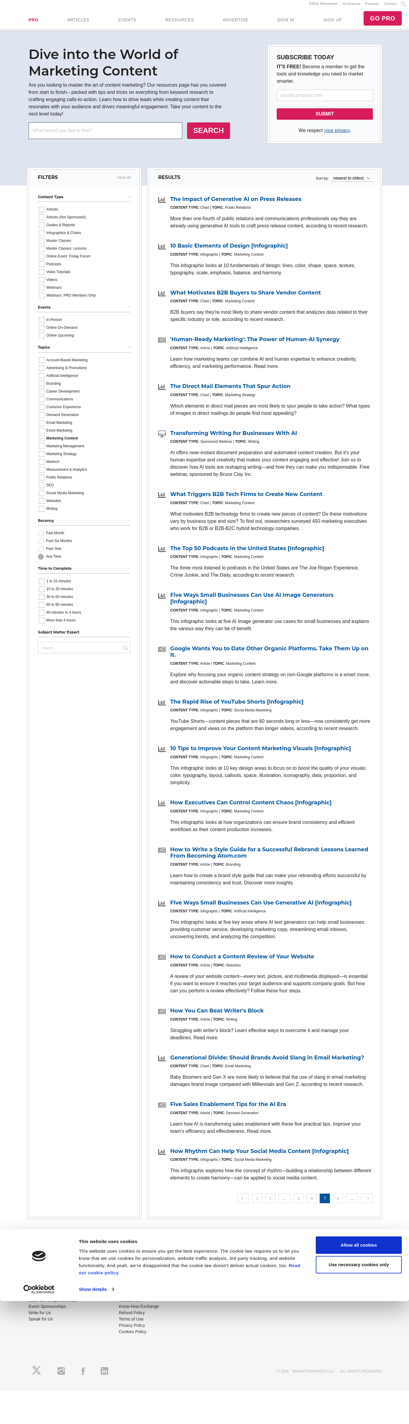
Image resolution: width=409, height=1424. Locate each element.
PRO (33, 22)
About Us (37, 1264)
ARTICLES (78, 22)
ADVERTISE (235, 22)
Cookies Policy (132, 1336)
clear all (124, 182)
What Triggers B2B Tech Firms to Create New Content (246, 499)
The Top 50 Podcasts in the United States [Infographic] (247, 553)
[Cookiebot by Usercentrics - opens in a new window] (39, 1412)
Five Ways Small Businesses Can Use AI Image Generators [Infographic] (252, 603)
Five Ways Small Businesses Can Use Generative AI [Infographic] (261, 908)
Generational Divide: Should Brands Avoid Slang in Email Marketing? (267, 1062)
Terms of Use (131, 1324)
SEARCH (208, 135)
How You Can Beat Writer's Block (217, 1016)
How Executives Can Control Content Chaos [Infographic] (251, 807)
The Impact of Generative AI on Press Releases (235, 204)
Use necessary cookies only (359, 1387)
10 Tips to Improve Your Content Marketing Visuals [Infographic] (260, 754)
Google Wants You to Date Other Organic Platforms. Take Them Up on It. (269, 657)
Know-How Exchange (139, 1311)
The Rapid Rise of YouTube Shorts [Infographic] (236, 707)
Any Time (53, 562)
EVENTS (127, 22)
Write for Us (40, 1317)
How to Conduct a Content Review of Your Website (242, 962)
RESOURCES (179, 22)
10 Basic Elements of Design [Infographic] (229, 251)
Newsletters (40, 1277)
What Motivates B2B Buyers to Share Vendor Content (245, 297)
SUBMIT (324, 119)
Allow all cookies (359, 1367)
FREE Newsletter (323, 6)
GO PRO (382, 21)
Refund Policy (132, 1317)
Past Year (53, 554)
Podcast (372, 6)
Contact (390, 6)
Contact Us (129, 1305)
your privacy (337, 135)
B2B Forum (129, 1277)
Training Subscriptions (139, 1264)
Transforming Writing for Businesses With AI (233, 438)
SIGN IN (285, 22)
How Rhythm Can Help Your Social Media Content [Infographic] (259, 1156)
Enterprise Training (136, 1270)
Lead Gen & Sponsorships (53, 1305)
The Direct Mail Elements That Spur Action (230, 391)
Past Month (55, 538)
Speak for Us (41, 1324)
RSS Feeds (39, 1270)
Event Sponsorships (47, 1311)
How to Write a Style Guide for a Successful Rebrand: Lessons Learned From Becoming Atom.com (269, 858)
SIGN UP (332, 22)
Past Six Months (59, 546)
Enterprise (352, 6)
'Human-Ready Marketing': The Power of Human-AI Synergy (254, 344)
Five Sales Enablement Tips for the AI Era (228, 1109)
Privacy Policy (132, 1330)
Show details (93, 1412)
